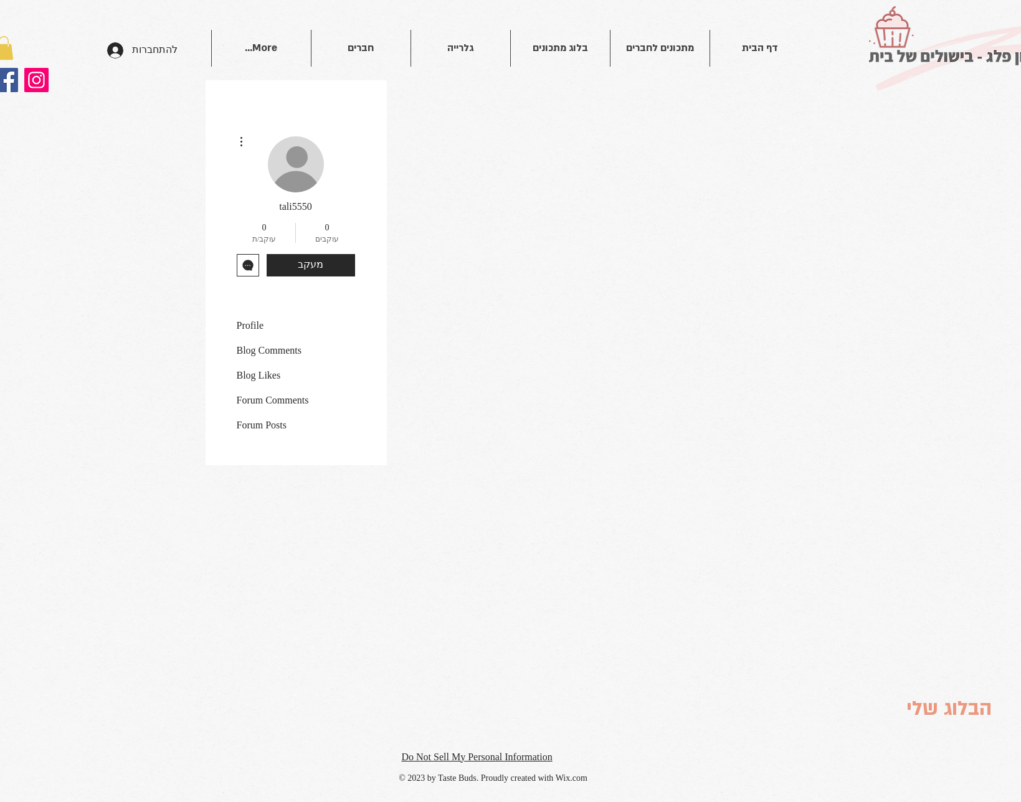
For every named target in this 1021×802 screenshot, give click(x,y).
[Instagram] (36, 80)
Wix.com (571, 778)
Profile (250, 325)
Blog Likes (259, 375)
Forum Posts (262, 425)
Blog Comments (269, 350)
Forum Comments (273, 400)
